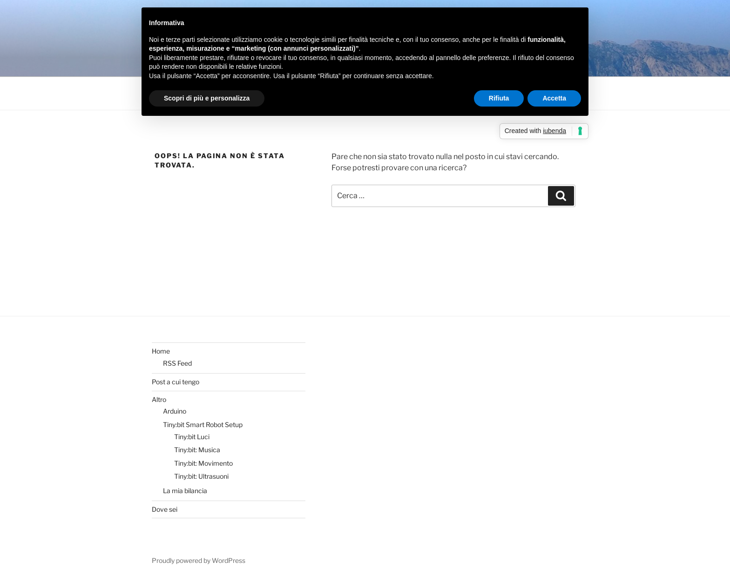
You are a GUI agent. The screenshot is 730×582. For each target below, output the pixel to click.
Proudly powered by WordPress (198, 560)
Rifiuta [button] (499, 98)
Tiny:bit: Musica (197, 450)
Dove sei (164, 509)
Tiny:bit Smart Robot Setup (203, 424)
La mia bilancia (185, 491)
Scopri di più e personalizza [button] (207, 98)
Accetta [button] (554, 98)
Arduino (174, 411)
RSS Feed (177, 363)
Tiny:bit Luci (192, 437)
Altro (159, 399)
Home (161, 351)
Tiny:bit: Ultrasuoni (201, 476)
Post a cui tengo (175, 382)
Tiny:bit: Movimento (203, 463)
